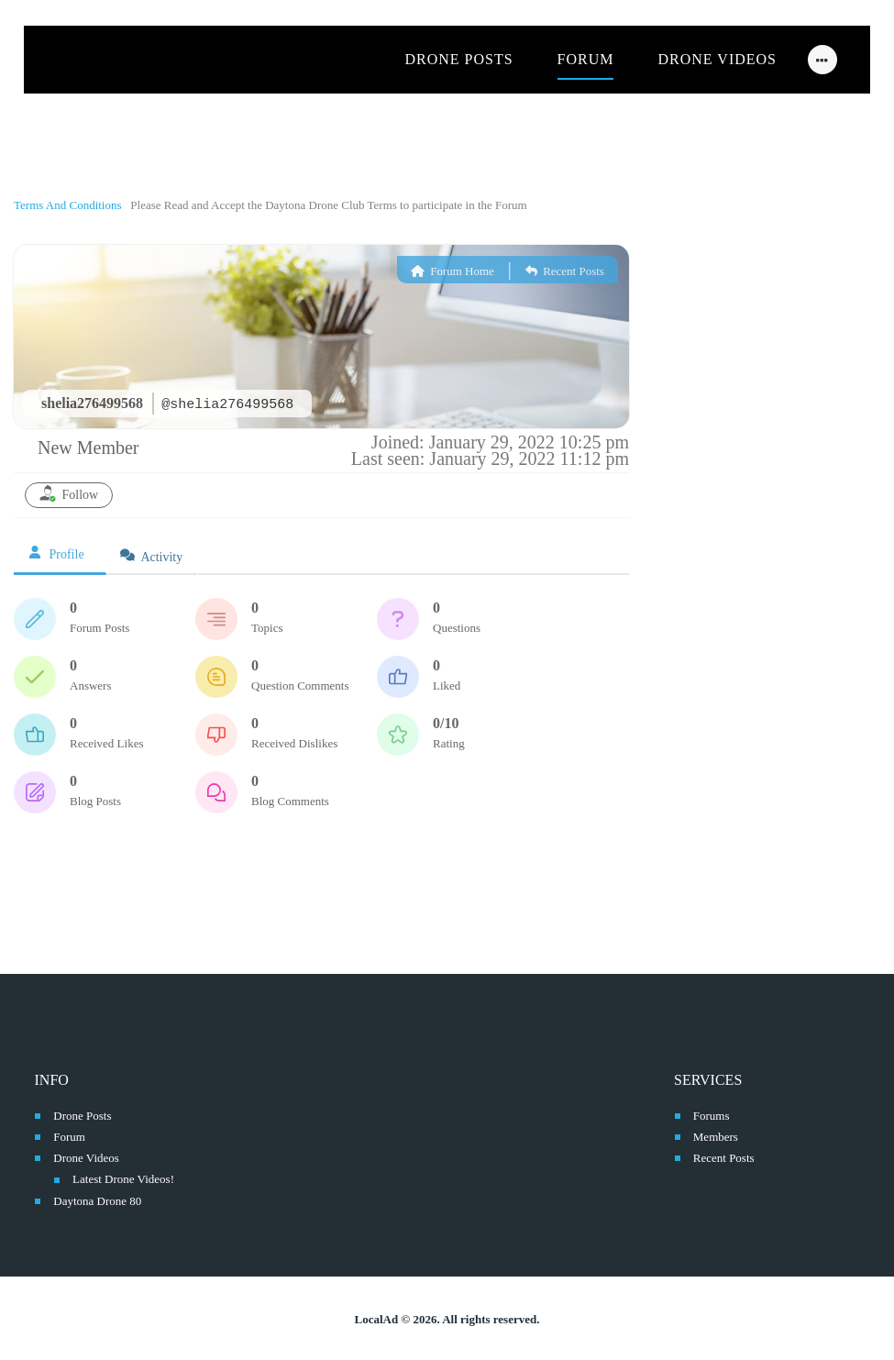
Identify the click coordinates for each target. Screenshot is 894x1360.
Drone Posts (82, 1115)
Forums (711, 1115)
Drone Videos (86, 1158)
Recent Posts (564, 271)
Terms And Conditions (69, 205)
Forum (69, 1137)
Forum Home (452, 271)
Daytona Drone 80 (97, 1201)
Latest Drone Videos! (123, 1179)
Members (715, 1137)
